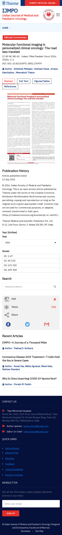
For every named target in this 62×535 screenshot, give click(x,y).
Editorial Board (12, 448)
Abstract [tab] (8, 81)
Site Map (39, 531)
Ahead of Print (11, 453)
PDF (30, 299)
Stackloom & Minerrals (39, 527)
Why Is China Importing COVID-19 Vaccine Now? (29, 378)
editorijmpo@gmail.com (36, 431)
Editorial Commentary (15, 37)
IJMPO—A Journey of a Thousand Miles (24, 342)
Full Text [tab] (23, 81)
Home (5, 28)
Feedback (9, 464)
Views (30, 307)
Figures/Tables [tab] (42, 81)
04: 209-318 (10, 269)
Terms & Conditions (14, 469)
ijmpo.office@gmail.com (36, 426)
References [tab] (10, 86)
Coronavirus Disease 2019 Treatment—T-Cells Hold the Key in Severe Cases (31, 358)
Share (11, 315)
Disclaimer (25, 531)
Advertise (9, 458)
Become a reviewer (14, 475)
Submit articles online (42, 3)
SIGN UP (11, 513)
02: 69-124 (9, 260)
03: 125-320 (10, 265)
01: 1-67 (8, 256)
